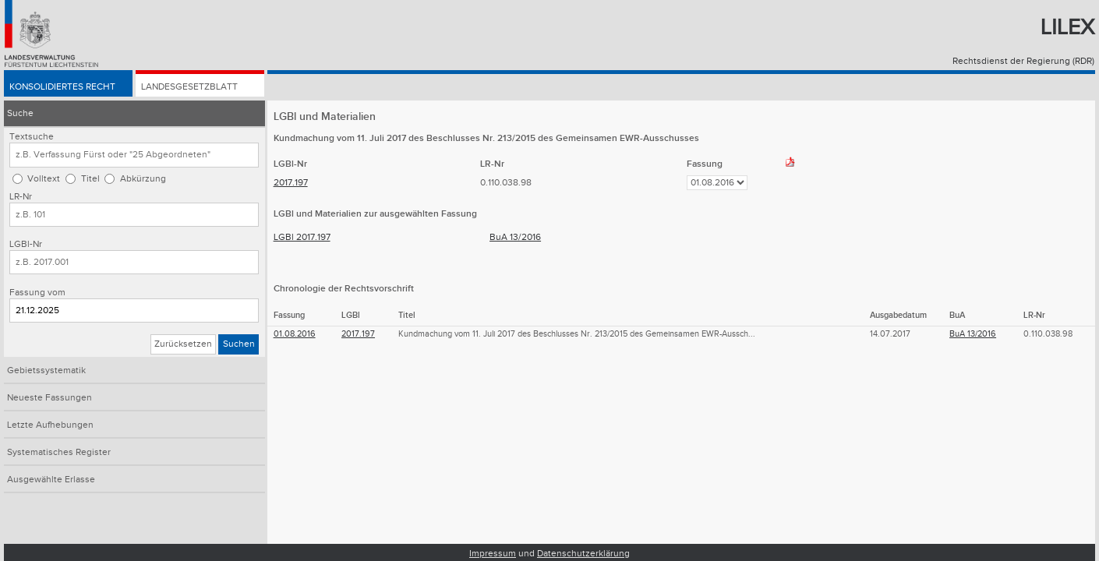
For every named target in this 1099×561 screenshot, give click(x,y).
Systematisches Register (59, 452)
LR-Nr (20, 197)
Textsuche (31, 137)
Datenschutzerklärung (583, 553)
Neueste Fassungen (49, 398)
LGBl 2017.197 (302, 237)
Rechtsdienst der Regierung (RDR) (1023, 61)
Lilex (1067, 28)
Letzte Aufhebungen (50, 425)
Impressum (492, 553)
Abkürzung (143, 179)
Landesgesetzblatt (189, 87)
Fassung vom (37, 292)
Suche (20, 113)
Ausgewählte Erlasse (51, 479)
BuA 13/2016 (515, 237)
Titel (90, 179)
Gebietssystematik (46, 370)
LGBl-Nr (25, 244)
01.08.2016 (295, 334)
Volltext (43, 179)
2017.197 (291, 183)
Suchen (239, 344)
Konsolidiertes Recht (62, 87)
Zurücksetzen (183, 344)
